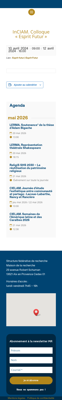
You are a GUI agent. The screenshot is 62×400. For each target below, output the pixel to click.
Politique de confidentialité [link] (40, 398)
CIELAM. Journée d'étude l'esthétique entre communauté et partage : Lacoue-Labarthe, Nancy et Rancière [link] (31, 193)
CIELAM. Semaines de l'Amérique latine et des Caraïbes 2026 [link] (26, 217)
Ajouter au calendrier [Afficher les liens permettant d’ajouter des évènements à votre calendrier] (25, 84)
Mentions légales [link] (16, 398)
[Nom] (31, 360)
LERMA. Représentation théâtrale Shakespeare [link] (26, 147)
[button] (31, 12)
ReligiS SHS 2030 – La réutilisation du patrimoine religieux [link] (28, 168)
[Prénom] (31, 350)
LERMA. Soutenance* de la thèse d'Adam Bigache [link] (32, 127)
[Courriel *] (31, 370)
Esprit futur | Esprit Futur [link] (25, 58)
